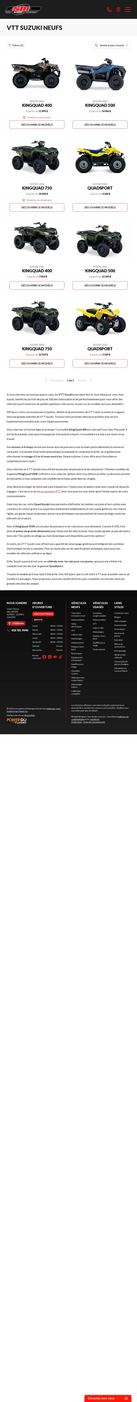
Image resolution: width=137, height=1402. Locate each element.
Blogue (117, 617)
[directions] (118, 9)
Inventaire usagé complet (99, 614)
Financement (99, 649)
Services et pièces (119, 634)
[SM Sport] (23, 9)
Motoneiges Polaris (76, 685)
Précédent (53, 380)
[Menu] (128, 9)
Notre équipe (120, 621)
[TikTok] (60, 657)
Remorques (76, 653)
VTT (73, 630)
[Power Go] (36, 720)
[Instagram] (50, 657)
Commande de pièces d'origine (121, 662)
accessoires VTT (51, 491)
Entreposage (120, 650)
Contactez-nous (121, 613)
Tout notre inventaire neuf (78, 614)
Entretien (118, 640)
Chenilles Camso (75, 672)
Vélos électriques (76, 625)
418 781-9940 (17, 630)
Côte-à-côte (76, 634)
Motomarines (77, 642)
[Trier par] (112, 45)
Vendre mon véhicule (120, 656)
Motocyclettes (77, 620)
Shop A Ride (29, 715)
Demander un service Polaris (121, 669)
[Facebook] (44, 657)
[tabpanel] (47, 638)
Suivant (85, 380)
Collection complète (76, 692)
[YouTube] (55, 657)
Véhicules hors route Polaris (78, 679)
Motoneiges (76, 638)
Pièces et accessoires (119, 645)
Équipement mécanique (76, 658)
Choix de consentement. (94, 722)
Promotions (119, 629)
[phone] (109, 9)
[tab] (43, 614)
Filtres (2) (15, 45)
